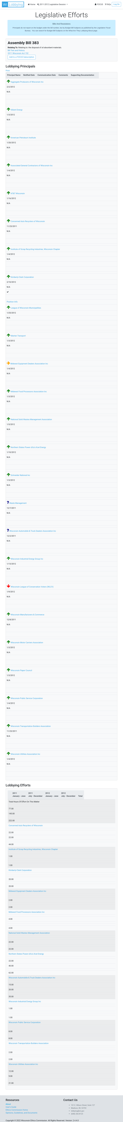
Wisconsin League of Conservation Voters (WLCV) (32, 587)
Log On (116, 4)
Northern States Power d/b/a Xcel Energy (28, 447)
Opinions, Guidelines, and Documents (21, 1113)
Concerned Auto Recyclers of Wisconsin (28, 221)
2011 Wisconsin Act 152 (18, 53)
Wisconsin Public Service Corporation (27, 698)
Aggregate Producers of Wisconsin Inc (27, 82)
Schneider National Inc (20, 475)
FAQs (108, 4)
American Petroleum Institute (23, 138)
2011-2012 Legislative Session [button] (51, 4)
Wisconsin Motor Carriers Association (27, 642)
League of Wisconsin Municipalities (26, 308)
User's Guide (11, 1107)
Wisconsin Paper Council (21, 670)
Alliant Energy (16, 110)
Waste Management (18, 503)
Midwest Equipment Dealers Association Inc (29, 364)
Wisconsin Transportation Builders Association (31, 726)
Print (8, 70)
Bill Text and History (16, 50)
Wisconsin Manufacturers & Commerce (27, 615)
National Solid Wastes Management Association (31, 419)
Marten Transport (18, 336)
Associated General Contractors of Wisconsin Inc (32, 165)
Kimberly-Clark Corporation (22, 277)
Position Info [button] (12, 302)
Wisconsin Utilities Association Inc (25, 754)
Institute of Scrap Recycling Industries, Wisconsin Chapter (35, 249)
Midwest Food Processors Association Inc (29, 391)
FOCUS (99, 4)
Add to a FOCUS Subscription (21, 57)
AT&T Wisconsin (18, 193)
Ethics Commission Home (17, 1110)
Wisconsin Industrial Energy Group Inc (27, 559)
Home (31, 4)
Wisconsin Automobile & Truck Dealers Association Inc (32, 531)
